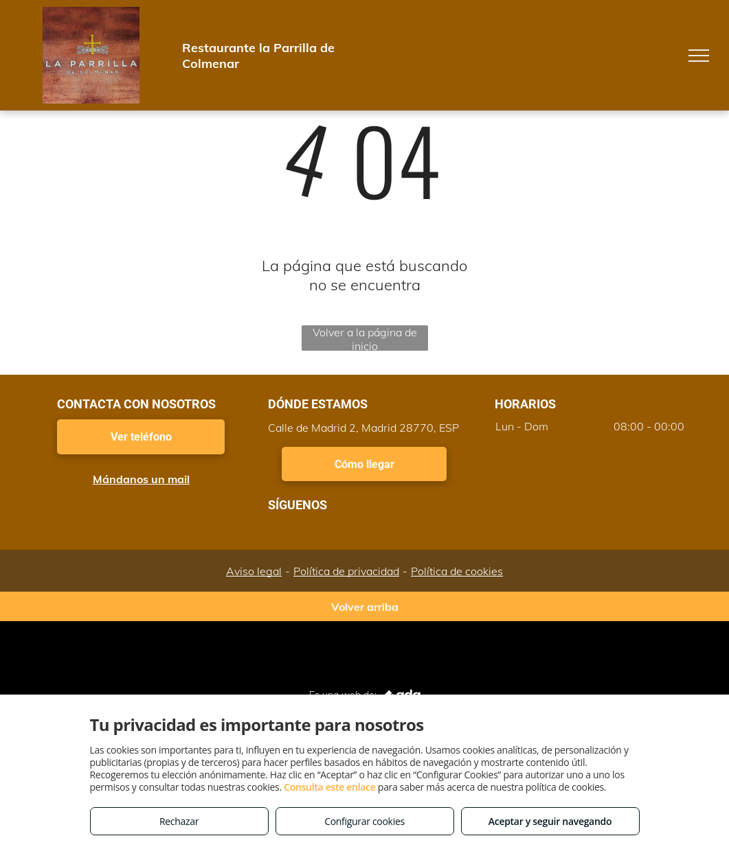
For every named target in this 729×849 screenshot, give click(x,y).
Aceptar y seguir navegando (550, 821)
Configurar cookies (364, 821)
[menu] (699, 55)
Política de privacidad (346, 571)
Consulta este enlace (329, 786)
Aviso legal (254, 571)
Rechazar (179, 821)
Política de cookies (457, 571)
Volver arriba (365, 607)
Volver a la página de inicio (365, 338)
